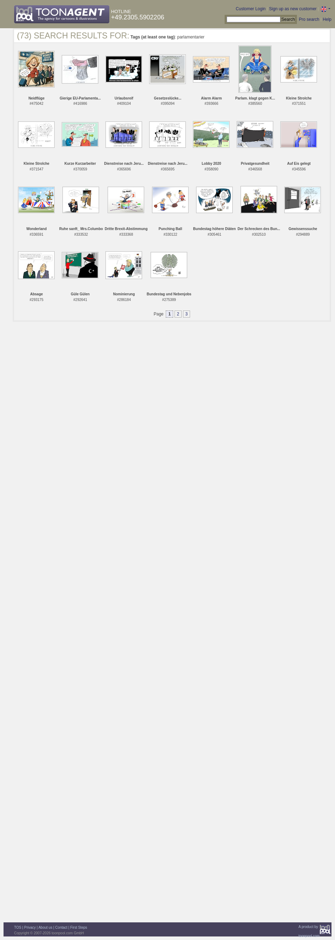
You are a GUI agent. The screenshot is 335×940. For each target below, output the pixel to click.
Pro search (309, 19)
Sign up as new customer (293, 8)
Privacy (30, 927)
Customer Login (251, 8)
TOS (17, 927)
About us (45, 927)
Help (327, 19)
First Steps (78, 927)
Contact (61, 927)
